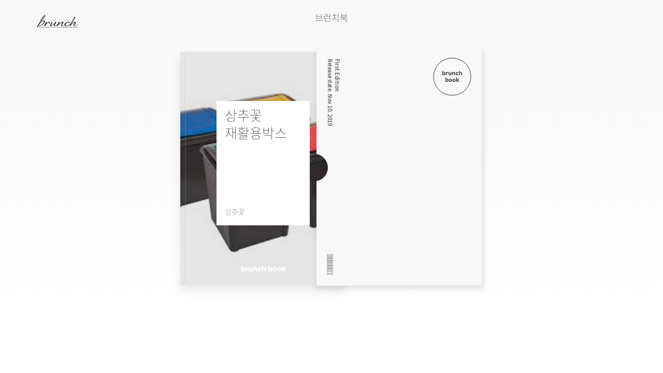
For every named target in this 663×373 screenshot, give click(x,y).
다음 (574, 36)
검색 (641, 21)
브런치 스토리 (66, 21)
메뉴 (23, 21)
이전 (548, 36)
